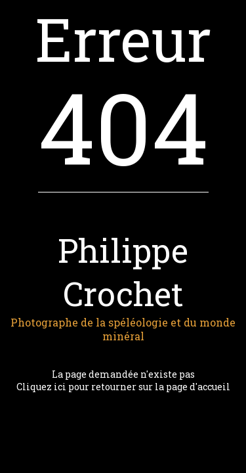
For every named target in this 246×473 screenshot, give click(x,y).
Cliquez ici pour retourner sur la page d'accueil (123, 386)
